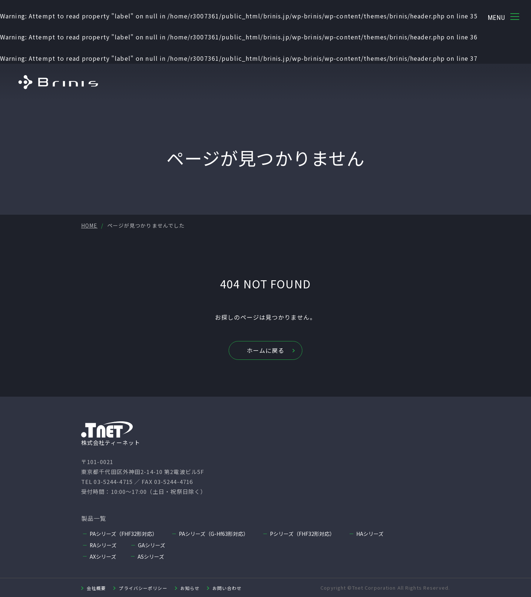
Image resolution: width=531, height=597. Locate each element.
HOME (89, 225)
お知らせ (189, 587)
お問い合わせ (227, 587)
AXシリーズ (103, 556)
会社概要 (96, 587)
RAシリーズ (103, 545)
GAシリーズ (152, 545)
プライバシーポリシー (143, 587)
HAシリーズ (370, 533)
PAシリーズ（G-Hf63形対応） (214, 533)
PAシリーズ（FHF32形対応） (123, 533)
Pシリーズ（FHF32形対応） (302, 533)
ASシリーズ (151, 556)
